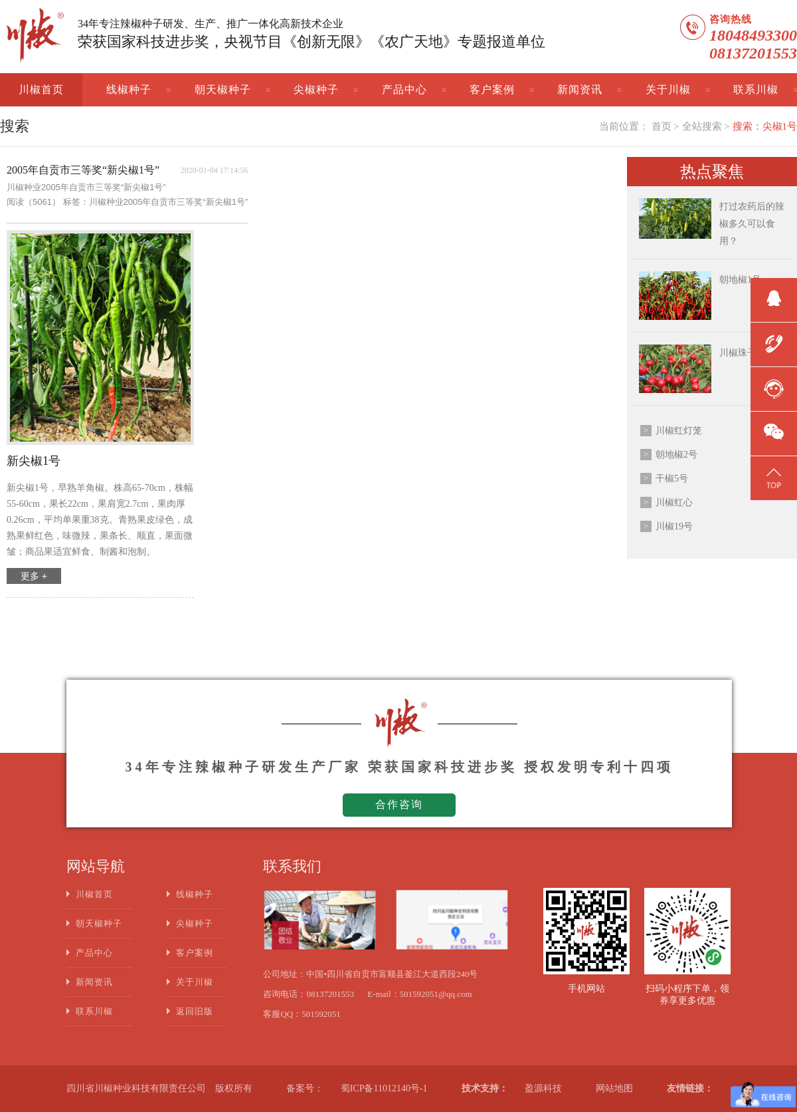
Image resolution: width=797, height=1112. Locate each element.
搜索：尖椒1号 (765, 126)
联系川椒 (755, 89)
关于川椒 (668, 89)
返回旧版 (194, 1011)
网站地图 (614, 1088)
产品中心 (404, 89)
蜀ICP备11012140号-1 (384, 1088)
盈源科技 (543, 1088)
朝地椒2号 (676, 455)
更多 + (34, 576)
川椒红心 (674, 502)
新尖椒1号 (33, 461)
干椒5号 (672, 479)
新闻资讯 (579, 89)
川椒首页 (41, 89)
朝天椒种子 (223, 89)
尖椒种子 (316, 89)
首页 (661, 126)
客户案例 (492, 89)
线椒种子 (128, 89)
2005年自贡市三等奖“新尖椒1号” (83, 170)
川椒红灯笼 (679, 431)
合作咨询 (399, 804)
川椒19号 (674, 526)
